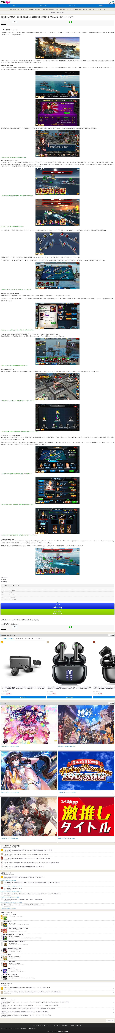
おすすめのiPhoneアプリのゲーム (36, 9)
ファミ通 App (5, 2)
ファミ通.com (71, 1025)
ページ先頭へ (111, 1020)
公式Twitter (3, 579)
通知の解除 (64, 1025)
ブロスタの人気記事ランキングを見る (8, 908)
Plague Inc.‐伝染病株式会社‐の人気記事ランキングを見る (11, 902)
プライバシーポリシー (55, 1025)
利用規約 (42, 1025)
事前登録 (53, 12)
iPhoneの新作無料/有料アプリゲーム (53, 9)
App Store (57, 606)
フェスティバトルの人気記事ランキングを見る (10, 897)
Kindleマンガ (19, 638)
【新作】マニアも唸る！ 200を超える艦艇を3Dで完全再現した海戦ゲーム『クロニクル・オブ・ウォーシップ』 (86, 9)
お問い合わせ (36, 1025)
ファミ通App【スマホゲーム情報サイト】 (19, 9)
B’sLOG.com (78, 1025)
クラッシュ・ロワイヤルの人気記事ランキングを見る (11, 891)
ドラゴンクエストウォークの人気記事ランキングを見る (11, 886)
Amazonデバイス (29, 638)
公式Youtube (4, 581)
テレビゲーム (38, 638)
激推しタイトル (60, 12)
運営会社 (47, 1025)
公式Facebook (4, 577)
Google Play (57, 612)
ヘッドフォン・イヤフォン (8, 638)
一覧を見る (111, 635)
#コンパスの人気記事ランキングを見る (8, 880)
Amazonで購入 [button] (23, 697)
